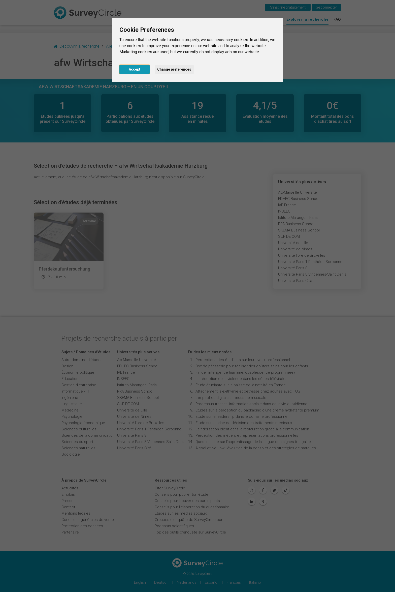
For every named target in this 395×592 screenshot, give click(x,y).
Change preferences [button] (174, 69)
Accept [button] (134, 69)
